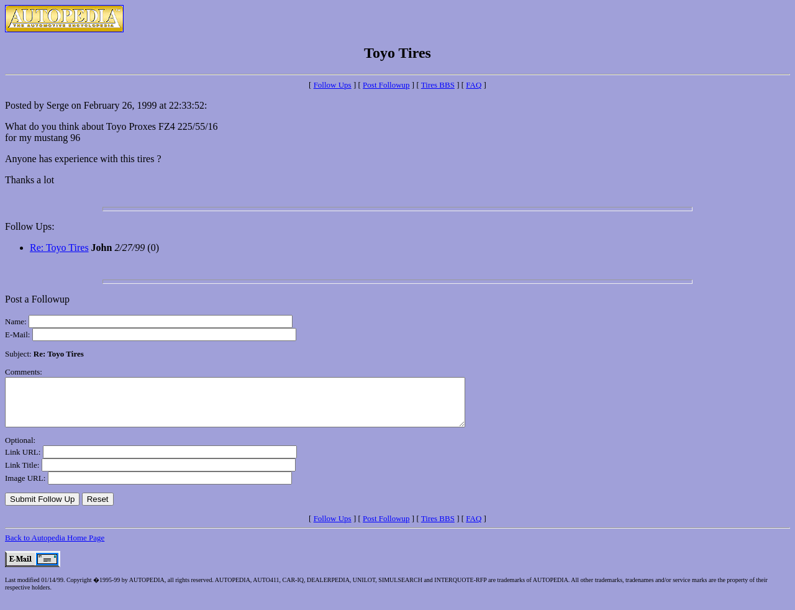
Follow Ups (333, 84)
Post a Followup (37, 299)
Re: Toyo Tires (59, 247)
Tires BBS (438, 84)
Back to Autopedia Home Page (54, 547)
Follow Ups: (30, 226)
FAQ (473, 84)
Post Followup (386, 84)
